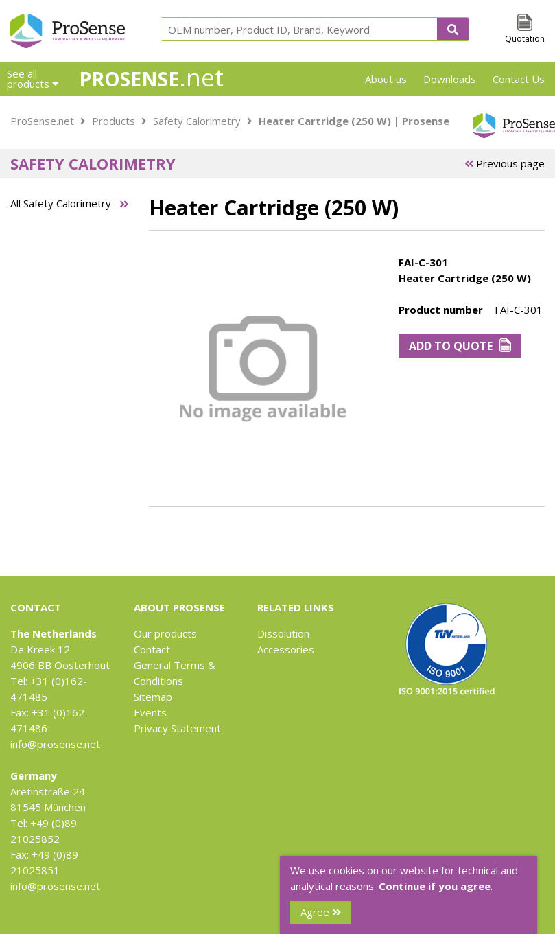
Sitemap (153, 696)
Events (150, 712)
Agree (320, 912)
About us (386, 79)
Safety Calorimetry (197, 121)
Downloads (449, 79)
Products (113, 121)
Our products (165, 633)
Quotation (525, 39)
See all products (32, 79)
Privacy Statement (177, 728)
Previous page (504, 163)
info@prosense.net (55, 744)
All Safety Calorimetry (60, 203)
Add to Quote (460, 345)
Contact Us (519, 79)
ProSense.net (42, 121)
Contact (152, 649)
